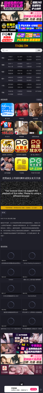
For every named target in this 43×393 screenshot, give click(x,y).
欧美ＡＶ (29, 63)
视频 (3, 65)
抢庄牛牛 (38, 59)
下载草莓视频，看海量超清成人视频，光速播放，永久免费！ (23, 208)
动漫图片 (38, 77)
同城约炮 (10, 91)
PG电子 (11, 56)
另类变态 (38, 73)
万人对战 (29, 56)
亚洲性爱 (10, 70)
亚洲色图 (20, 77)
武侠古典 (38, 84)
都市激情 (10, 84)
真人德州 (20, 56)
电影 (3, 72)
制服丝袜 (10, 73)
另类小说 (20, 87)
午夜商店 (20, 91)
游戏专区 (38, 56)
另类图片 (38, 80)
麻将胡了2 (10, 59)
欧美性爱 (38, 70)
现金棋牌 (29, 59)
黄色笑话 (29, 87)
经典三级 (20, 73)
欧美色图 (29, 77)
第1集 (3, 212)
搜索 (39, 50)
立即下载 (33, 389)
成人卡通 (29, 70)
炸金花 (20, 59)
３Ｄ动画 (38, 63)
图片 (3, 79)
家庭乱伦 (20, 84)
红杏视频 (10, 94)
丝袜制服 (20, 66)
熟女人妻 (10, 66)
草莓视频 (29, 91)
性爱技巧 (38, 87)
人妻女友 (29, 84)
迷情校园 (10, 87)
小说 (3, 85)
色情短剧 (20, 94)
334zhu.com (21, 46)
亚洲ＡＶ (10, 63)
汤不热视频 (38, 91)
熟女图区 (29, 80)
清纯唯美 (20, 80)
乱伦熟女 (29, 73)
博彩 (3, 58)
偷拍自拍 (20, 70)
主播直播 (29, 66)
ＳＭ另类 (38, 66)
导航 (3, 92)
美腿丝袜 (10, 80)
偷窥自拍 (10, 77)
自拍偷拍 (20, 63)
